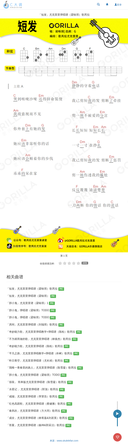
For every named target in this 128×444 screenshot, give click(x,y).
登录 (118, 4)
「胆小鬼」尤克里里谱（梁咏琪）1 (30, 303)
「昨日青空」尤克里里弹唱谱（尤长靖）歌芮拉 (37, 361)
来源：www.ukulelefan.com (64, 440)
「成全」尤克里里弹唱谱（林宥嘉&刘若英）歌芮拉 (40, 418)
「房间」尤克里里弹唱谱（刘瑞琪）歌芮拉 (35, 325)
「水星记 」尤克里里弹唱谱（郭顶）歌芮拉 (35, 389)
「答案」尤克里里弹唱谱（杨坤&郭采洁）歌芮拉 (38, 425)
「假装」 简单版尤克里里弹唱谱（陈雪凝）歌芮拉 (39, 382)
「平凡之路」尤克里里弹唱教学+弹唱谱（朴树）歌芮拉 (42, 353)
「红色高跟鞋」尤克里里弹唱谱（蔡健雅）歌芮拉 (39, 404)
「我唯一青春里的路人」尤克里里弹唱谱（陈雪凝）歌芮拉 (44, 368)
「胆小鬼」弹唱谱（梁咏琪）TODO (31, 310)
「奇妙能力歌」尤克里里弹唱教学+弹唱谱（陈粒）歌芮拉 (44, 332)
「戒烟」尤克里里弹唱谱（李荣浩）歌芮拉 (35, 397)
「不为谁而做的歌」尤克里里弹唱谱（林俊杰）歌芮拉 (42, 339)
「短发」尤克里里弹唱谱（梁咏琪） (31, 296)
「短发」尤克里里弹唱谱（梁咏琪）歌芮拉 (35, 289)
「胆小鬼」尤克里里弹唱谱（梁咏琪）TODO (36, 375)
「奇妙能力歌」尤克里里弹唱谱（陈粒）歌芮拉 (37, 346)
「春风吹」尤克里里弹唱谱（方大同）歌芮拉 (36, 411)
